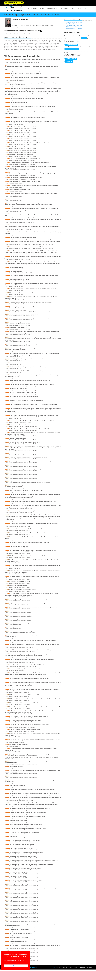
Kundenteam (69, 61)
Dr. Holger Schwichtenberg (31, 967)
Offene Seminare (64, 8)
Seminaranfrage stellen (71, 44)
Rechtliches (89, 967)
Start (29, 8)
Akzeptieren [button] (16, 966)
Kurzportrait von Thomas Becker (73, 23)
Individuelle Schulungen (52, 8)
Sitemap (70, 967)
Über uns (79, 8)
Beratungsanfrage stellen (71, 49)
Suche (86, 8)
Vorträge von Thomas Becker (72, 26)
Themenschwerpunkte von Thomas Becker (75, 22)
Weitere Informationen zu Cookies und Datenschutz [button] (14, 961)
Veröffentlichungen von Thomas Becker (74, 25)
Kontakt (76, 967)
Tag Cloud (64, 967)
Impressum (82, 967)
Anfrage (22, 4)
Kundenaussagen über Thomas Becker (74, 28)
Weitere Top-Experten (70, 58)
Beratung (42, 8)
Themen (35, 8)
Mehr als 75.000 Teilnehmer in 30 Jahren (14, 2)
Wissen (72, 8)
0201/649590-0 (8, 4)
